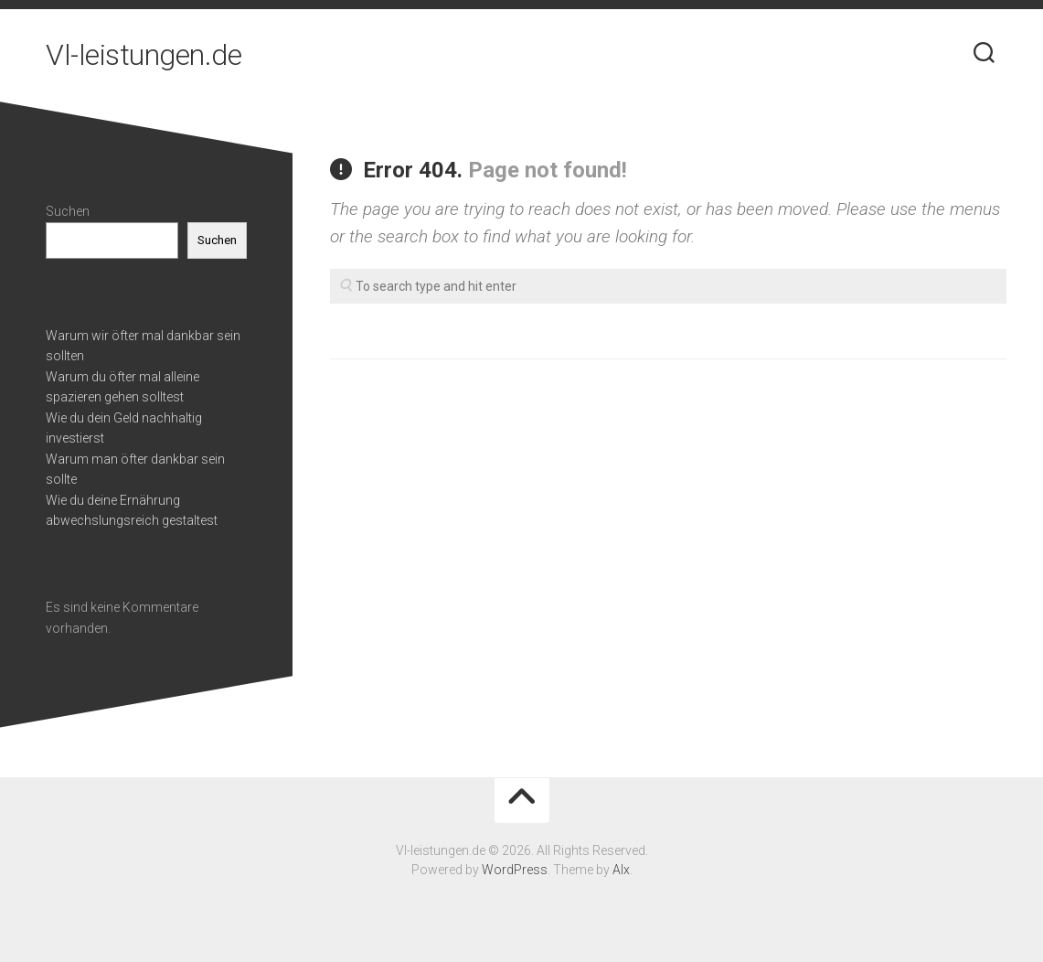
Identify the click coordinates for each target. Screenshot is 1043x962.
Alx (621, 869)
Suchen (68, 211)
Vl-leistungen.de (143, 54)
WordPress (515, 869)
